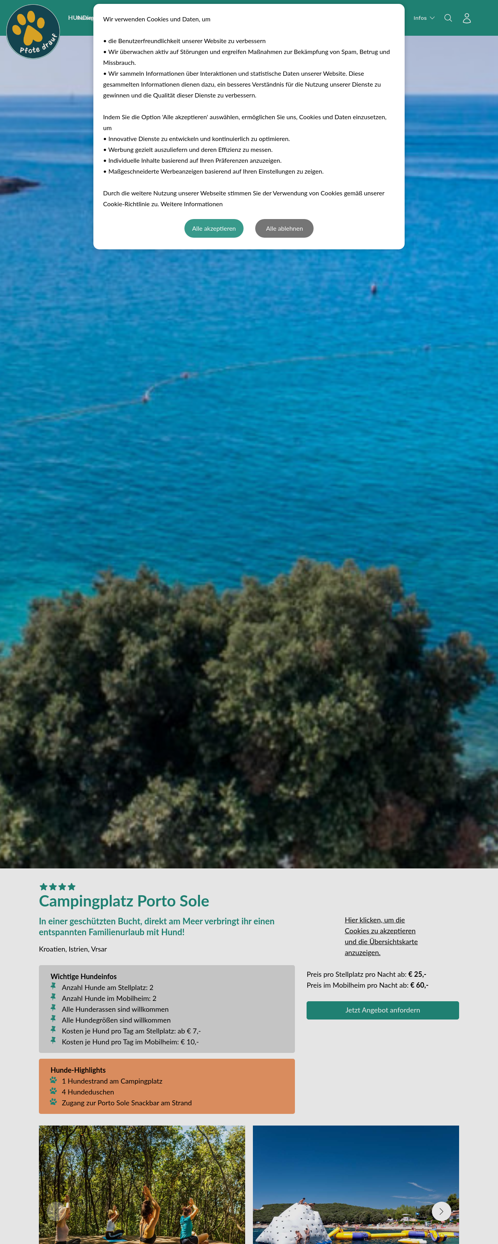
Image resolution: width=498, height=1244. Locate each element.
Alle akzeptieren (214, 228)
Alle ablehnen (284, 228)
